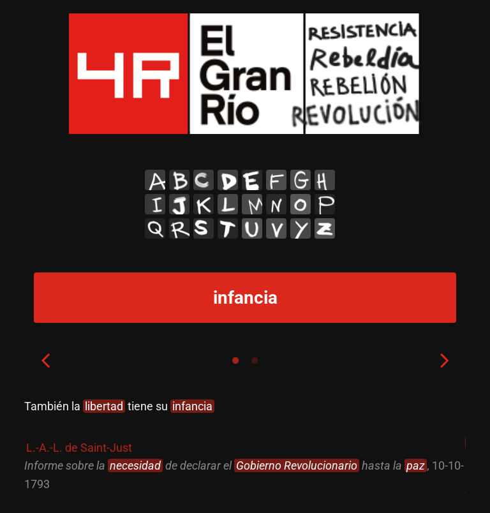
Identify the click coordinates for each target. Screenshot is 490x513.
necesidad (135, 465)
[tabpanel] (244, 446)
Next (444, 359)
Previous (45, 359)
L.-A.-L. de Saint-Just (79, 447)
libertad (104, 406)
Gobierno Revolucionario (296, 465)
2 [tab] (254, 360)
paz (415, 465)
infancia (192, 406)
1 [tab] (235, 360)
